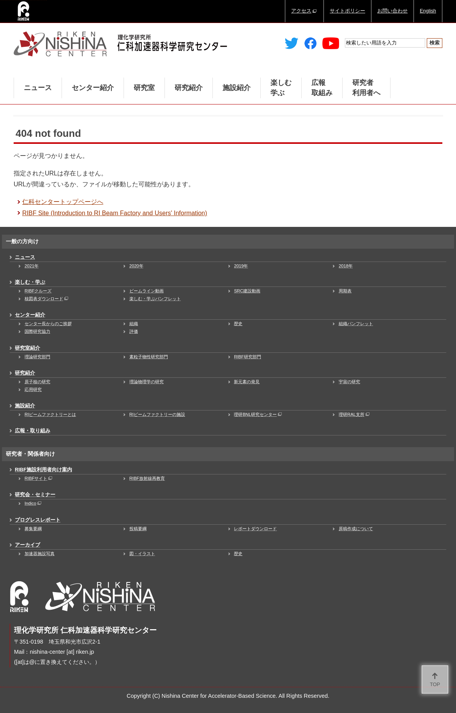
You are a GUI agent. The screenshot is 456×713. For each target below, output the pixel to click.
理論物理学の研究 (146, 381)
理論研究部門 (37, 356)
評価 (133, 331)
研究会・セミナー (35, 494)
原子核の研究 (37, 381)
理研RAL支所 (355, 414)
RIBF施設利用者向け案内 (43, 469)
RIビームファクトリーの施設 (157, 414)
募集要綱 (33, 528)
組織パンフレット (356, 323)
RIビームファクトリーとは (50, 414)
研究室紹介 (27, 348)
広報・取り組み (32, 430)
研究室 (144, 88)
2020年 (136, 266)
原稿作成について (356, 528)
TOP (435, 684)
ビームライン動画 (146, 290)
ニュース (38, 88)
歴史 (238, 323)
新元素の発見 (247, 381)
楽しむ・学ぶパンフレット (155, 298)
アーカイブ (27, 545)
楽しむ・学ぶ (30, 282)
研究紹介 (189, 88)
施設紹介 (237, 88)
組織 (133, 323)
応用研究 (33, 389)
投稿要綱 (138, 528)
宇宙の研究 (349, 381)
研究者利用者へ (366, 88)
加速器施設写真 (40, 553)
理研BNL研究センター (258, 414)
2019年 (241, 266)
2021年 (32, 266)
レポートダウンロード (255, 528)
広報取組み (321, 88)
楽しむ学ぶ (281, 88)
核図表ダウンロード (47, 298)
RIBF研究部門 (247, 356)
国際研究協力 (37, 331)
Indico (33, 503)
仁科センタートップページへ (62, 201)
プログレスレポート (37, 520)
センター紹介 (93, 88)
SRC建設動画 (247, 290)
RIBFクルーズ (38, 290)
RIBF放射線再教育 (147, 478)
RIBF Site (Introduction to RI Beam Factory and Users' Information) (114, 213)
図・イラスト (142, 553)
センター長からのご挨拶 (48, 323)
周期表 (345, 290)
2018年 (346, 266)
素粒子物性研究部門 (148, 356)
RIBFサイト (39, 478)
